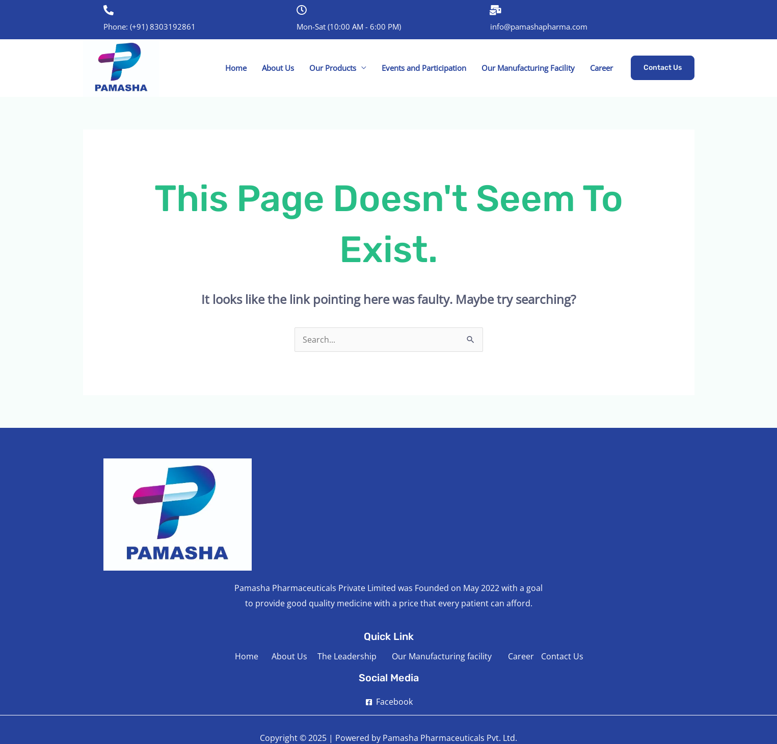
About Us (278, 68)
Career (601, 68)
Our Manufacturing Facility (528, 68)
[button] (662, 68)
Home (236, 68)
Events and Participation (424, 68)
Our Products (332, 68)
